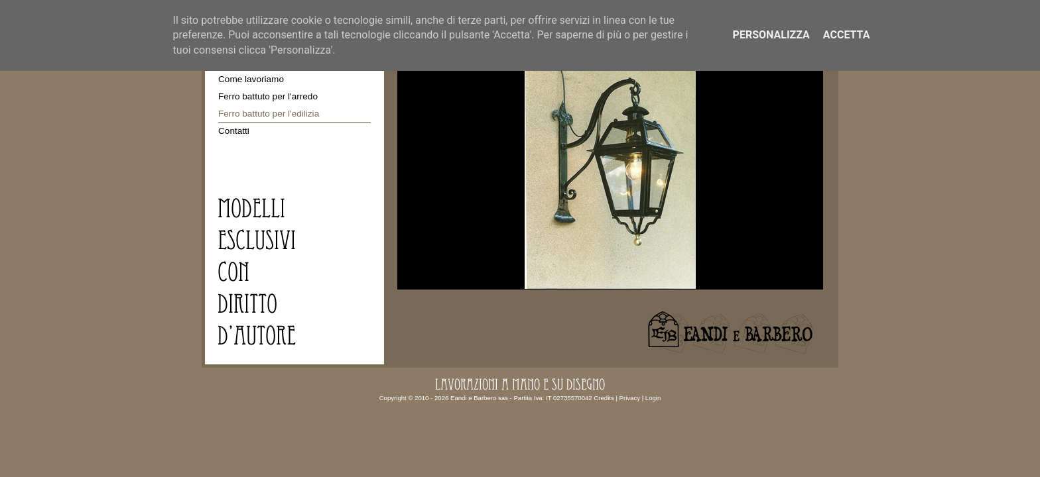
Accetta (846, 34)
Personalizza (771, 34)
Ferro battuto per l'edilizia (268, 114)
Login (653, 397)
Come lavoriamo (251, 79)
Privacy (629, 397)
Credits (604, 397)
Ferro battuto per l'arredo (268, 96)
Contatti (233, 131)
